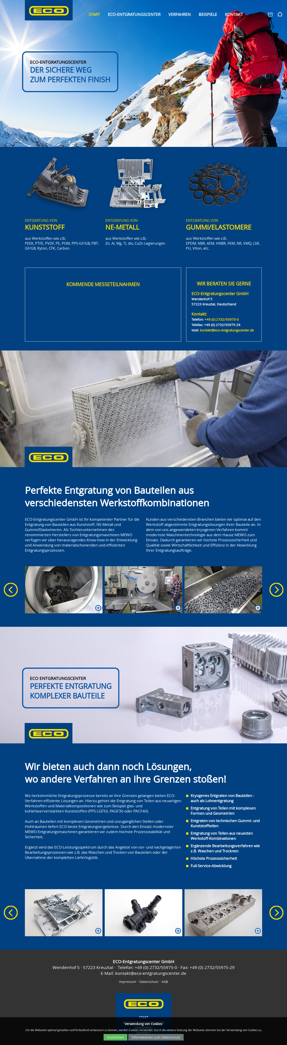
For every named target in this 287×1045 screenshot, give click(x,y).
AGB (165, 982)
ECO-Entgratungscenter (134, 14)
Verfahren (179, 14)
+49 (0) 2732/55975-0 (221, 319)
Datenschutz (148, 982)
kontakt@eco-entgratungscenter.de (227, 330)
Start (94, 14)
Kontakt (234, 14)
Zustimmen (115, 1037)
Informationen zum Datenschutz (156, 1037)
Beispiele (208, 14)
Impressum (127, 982)
